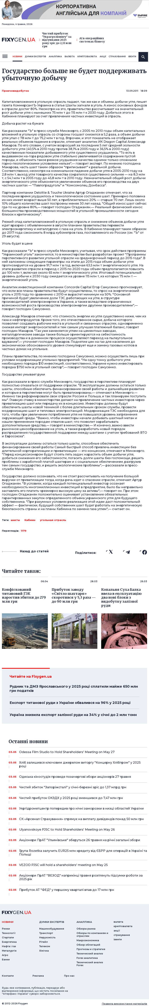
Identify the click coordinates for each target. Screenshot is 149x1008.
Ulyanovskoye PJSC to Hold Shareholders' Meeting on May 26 (78, 831)
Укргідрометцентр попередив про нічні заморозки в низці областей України (81, 810)
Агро (5, 955)
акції (103, 56)
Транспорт (46, 933)
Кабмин (29, 520)
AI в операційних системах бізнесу (91, 40)
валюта (70, 56)
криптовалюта (87, 56)
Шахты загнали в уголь (83, 105)
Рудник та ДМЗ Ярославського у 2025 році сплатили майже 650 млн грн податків (74, 688)
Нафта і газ (9, 946)
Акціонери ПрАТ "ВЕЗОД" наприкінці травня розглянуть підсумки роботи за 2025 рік (81, 877)
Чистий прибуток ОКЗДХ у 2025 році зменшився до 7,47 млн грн (78, 799)
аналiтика (84, 921)
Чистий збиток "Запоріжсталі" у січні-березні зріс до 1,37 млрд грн (78, 788)
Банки (6, 959)
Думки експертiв (35, 56)
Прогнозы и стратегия (91, 949)
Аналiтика (55, 56)
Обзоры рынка (86, 928)
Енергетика (9, 941)
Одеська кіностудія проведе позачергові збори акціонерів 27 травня (78, 778)
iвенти (132, 56)
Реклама (38, 975)
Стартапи (8, 937)
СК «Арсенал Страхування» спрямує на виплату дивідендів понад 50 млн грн (81, 820)
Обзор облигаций (88, 944)
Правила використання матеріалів (124, 1003)
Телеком (44, 946)
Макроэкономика (88, 940)
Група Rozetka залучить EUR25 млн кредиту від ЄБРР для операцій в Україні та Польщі (83, 853)
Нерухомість (47, 937)
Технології (8, 933)
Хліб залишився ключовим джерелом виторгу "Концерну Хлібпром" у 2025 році (80, 765)
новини (17, 56)
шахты (15, 520)
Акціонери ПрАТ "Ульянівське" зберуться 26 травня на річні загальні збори (79, 841)
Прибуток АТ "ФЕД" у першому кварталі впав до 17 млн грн (78, 891)
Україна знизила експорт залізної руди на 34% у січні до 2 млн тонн (73, 715)
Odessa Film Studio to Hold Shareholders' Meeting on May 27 (78, 753)
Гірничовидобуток (15, 90)
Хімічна (44, 950)
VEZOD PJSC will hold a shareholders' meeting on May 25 (78, 866)
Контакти (8, 975)
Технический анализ (90, 953)
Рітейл (43, 941)
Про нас (69, 975)
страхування (117, 56)
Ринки (6, 928)
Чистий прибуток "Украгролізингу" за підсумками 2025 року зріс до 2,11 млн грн (55, 40)
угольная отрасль (53, 520)
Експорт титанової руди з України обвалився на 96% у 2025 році (70, 703)
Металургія (9, 950)
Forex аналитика (87, 958)
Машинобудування (51, 928)
